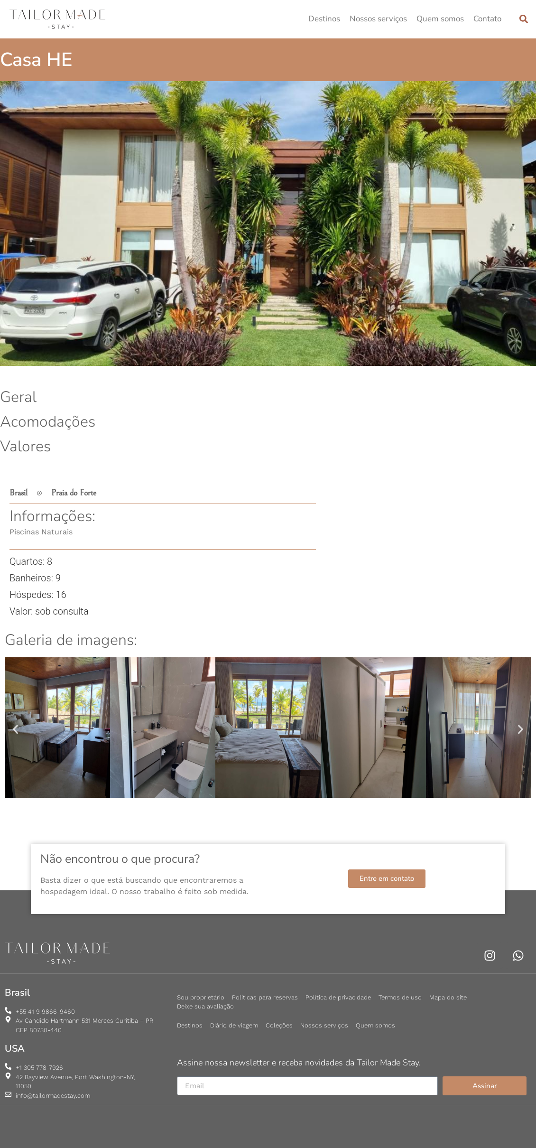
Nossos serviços (378, 18)
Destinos (324, 18)
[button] (523, 19)
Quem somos (440, 18)
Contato (487, 18)
